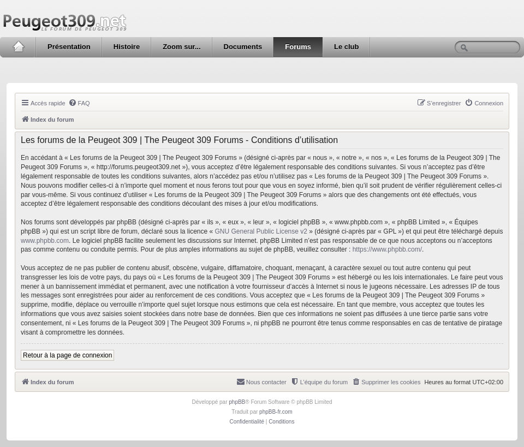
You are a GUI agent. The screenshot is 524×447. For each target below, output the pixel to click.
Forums (298, 47)
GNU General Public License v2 (261, 231)
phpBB (237, 402)
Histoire (127, 47)
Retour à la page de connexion (67, 355)
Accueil (18, 47)
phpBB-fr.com (276, 412)
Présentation (69, 47)
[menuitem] (79, 103)
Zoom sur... (181, 47)
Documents (243, 47)
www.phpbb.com (45, 241)
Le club (346, 47)
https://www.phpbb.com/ (387, 249)
